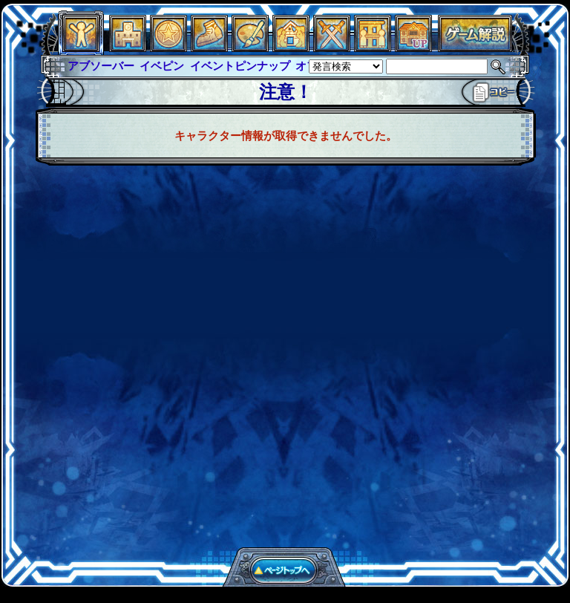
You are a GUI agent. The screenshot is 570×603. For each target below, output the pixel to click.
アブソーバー (101, 65)
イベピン (162, 65)
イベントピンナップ (240, 65)
